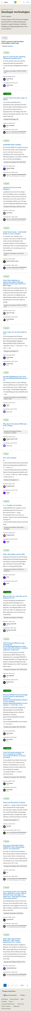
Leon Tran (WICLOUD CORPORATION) (16, 832)
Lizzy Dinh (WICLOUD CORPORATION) (16, 267)
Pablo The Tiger (10, 313)
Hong (7, 405)
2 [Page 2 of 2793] (8, 985)
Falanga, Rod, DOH (11, 624)
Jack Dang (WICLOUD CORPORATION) (16, 878)
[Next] (27, 985)
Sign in (28, 2)
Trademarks (16, 1006)
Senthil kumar (10, 682)
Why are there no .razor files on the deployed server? (15, 597)
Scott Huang (9, 78)
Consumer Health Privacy (7, 1004)
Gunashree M (9, 919)
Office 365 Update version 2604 (14, 554)
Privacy (10, 1001)
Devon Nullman (10, 125)
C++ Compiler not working (12, 505)
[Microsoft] (15, 2)
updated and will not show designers (12, 188)
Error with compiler (9, 458)
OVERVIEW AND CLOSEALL (12, 145)
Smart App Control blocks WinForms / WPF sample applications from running (12, 940)
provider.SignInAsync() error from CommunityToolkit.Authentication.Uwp (15, 378)
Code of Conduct (5, 1006)
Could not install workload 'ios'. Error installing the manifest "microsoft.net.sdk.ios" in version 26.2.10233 (14, 754)
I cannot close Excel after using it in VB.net (15, 98)
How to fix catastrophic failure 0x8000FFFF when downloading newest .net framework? (13, 847)
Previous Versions (14, 999)
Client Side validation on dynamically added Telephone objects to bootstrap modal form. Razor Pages (14, 282)
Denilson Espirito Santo (12, 261)
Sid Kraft (8, 826)
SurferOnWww (10, 319)
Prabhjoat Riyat (10, 486)
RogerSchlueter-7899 (11, 439)
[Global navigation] (1, 2)
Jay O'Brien (9, 212)
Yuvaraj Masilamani (11, 968)
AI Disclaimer (4, 999)
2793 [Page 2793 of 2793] (22, 985)
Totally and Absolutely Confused (14, 802)
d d (7, 872)
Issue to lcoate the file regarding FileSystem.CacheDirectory (14, 57)
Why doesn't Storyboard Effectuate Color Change (15, 424)
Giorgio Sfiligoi (10, 168)
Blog (22, 999)
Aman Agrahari (10, 675)
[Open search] (24, 2)
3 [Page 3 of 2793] (12, 985)
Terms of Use (20, 1004)
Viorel (7, 492)
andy (7, 577)
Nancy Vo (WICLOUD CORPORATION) (16, 132)
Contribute (4, 1001)
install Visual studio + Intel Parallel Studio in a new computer (14, 233)
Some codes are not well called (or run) (15, 333)
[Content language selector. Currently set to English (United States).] (8, 991)
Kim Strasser (9, 733)
